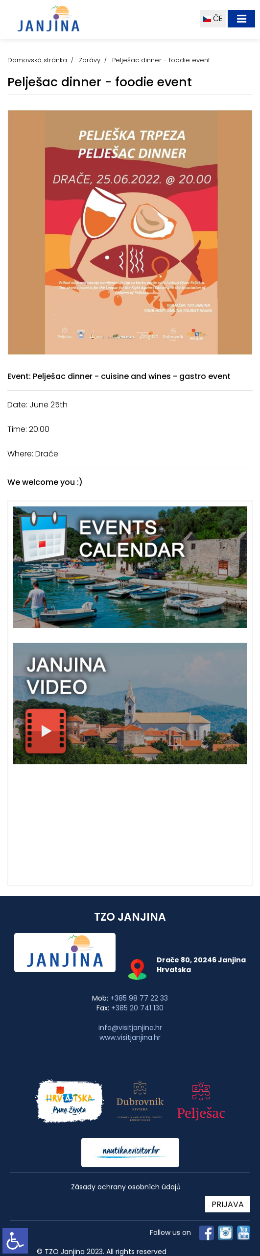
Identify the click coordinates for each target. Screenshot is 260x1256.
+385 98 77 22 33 (139, 998)
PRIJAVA (228, 1204)
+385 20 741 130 (137, 1008)
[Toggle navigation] (241, 18)
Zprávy (89, 60)
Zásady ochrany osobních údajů (126, 1187)
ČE (213, 18)
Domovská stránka (37, 60)
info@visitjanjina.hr (130, 1027)
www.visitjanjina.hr (130, 1037)
